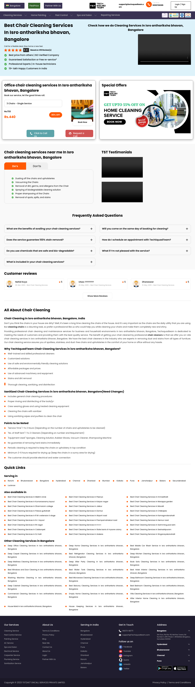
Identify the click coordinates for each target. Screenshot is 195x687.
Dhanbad (91, 480)
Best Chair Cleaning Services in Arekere (86, 534)
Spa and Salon (87, 15)
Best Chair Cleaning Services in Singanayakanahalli (152, 534)
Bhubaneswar (27, 480)
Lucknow (11, 485)
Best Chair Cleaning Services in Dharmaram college (30, 506)
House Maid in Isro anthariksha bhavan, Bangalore (30, 606)
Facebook (125, 647)
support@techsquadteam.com (131, 5)
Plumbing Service (11, 659)
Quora (124, 660)
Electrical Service (11, 651)
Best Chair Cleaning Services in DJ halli (25, 534)
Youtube (125, 651)
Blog (44, 639)
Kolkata (120, 480)
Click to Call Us (40, 134)
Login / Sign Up (180, 5)
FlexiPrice (34, 5)
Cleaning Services (15, 15)
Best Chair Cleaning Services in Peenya (86, 497)
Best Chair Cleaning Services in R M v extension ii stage (31, 515)
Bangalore (44, 480)
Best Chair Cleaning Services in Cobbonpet (26, 529)
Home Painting (41, 15)
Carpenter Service (12, 655)
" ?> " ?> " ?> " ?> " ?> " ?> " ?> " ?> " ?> (33, 103)
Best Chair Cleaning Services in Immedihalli (149, 497)
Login (44, 655)
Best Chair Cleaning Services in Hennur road (149, 520)
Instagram (126, 655)
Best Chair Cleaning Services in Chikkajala (148, 511)
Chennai (76, 480)
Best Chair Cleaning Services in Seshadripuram (150, 529)
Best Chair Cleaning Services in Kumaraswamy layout (31, 501)
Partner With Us (53, 5)
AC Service (9, 643)
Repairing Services (110, 15)
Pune (132, 480)
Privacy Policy (48, 635)
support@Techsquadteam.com (136, 635)
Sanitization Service (12, 663)
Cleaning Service (11, 631)
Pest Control (64, 15)
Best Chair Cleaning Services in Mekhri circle (27, 497)
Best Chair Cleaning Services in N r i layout (26, 520)
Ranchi (11, 480)
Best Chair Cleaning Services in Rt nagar (25, 525)
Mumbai (106, 480)
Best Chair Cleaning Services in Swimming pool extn (152, 525)
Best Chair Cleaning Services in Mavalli (147, 506)
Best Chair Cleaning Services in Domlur (86, 511)
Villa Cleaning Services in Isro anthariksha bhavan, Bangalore (157, 593)
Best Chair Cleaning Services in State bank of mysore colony (95, 529)
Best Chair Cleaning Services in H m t (85, 525)
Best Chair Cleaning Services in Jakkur (85, 506)
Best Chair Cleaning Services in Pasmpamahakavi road (93, 520)
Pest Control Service (13, 635)
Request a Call (78, 134)
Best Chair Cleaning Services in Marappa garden (151, 501)
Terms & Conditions (51, 631)
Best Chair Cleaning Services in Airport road (88, 515)
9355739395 (158, 5)
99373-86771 (127, 631)
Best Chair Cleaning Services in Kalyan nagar (88, 501)
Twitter (124, 668)
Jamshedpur (147, 480)
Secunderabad (179, 480)
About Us (46, 651)
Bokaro (163, 480)
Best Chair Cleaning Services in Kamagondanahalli (152, 515)
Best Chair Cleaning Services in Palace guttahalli (29, 511)
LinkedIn (125, 664)
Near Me (46, 643)
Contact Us (47, 647)
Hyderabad (61, 480)
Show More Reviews (98, 296)
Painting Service (11, 639)
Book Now (82, 122)
